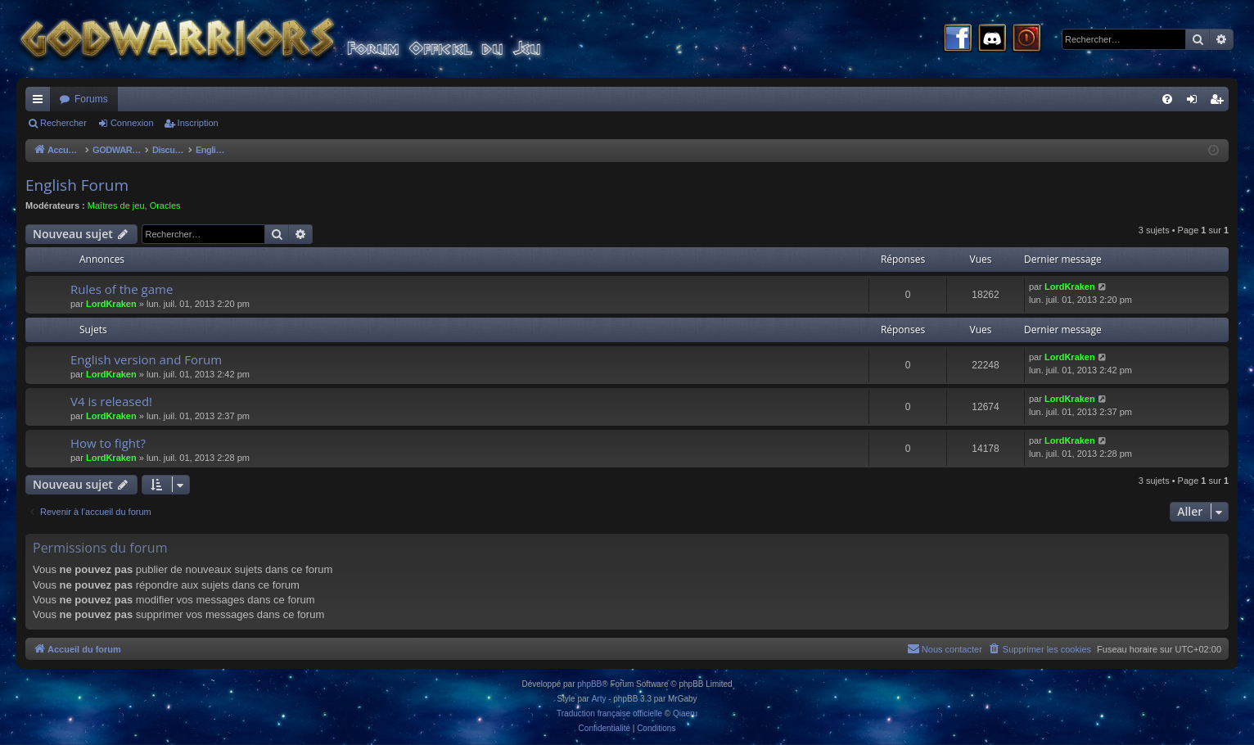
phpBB (589, 684)
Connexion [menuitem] (1195, 102)
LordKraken (111, 304)
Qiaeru (685, 713)
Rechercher (63, 123)
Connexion (132, 123)
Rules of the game (121, 289)
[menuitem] (1167, 99)
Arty (599, 698)
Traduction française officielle (609, 713)
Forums (91, 99)
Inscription (198, 123)
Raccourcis (41, 102)
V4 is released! (111, 401)
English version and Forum (146, 359)
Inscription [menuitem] (1220, 102)
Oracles (165, 205)
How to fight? (108, 443)
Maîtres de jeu (116, 205)
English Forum (77, 185)
